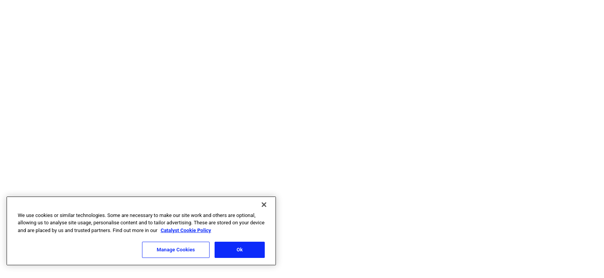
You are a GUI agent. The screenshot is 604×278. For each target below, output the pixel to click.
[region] (141, 231)
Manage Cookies (176, 250)
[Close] (263, 204)
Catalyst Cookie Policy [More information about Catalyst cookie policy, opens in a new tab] (186, 230)
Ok (240, 250)
